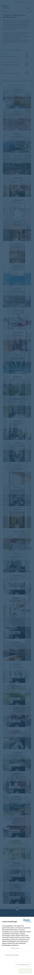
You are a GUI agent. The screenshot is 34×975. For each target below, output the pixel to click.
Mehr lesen (16, 949)
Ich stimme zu (25, 971)
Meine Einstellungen (10, 955)
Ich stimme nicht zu (23, 965)
